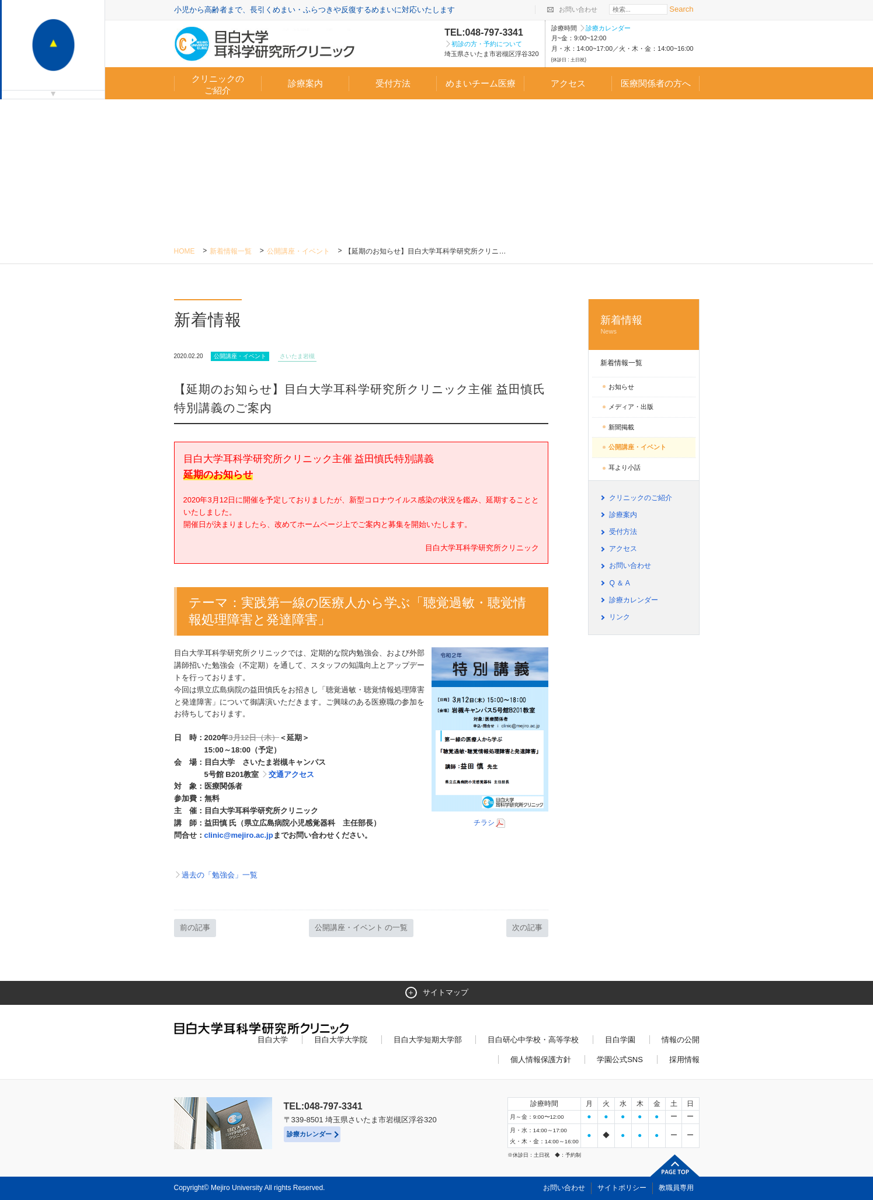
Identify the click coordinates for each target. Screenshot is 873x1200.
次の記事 (527, 927)
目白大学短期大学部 (428, 1039)
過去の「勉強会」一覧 (220, 874)
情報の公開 (681, 1039)
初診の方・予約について (486, 43)
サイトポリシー (621, 1188)
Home (184, 251)
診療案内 (305, 83)
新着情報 (643, 325)
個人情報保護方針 (540, 1059)
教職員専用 (676, 1188)
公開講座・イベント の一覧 (361, 927)
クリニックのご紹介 (218, 84)
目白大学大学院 (340, 1039)
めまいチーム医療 (481, 83)
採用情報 (684, 1059)
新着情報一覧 (231, 251)
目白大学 (273, 1039)
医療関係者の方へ (656, 83)
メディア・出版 (630, 406)
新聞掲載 (621, 427)
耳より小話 (624, 467)
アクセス (568, 83)
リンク (619, 617)
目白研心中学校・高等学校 (533, 1039)
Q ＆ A (619, 583)
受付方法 (393, 83)
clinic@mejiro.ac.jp (238, 835)
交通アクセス (291, 774)
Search (681, 9)
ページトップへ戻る (675, 1165)
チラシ (490, 823)
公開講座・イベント (298, 251)
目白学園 (620, 1039)
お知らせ (621, 386)
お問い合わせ (578, 9)
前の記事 (195, 927)
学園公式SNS (620, 1059)
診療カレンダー (608, 28)
